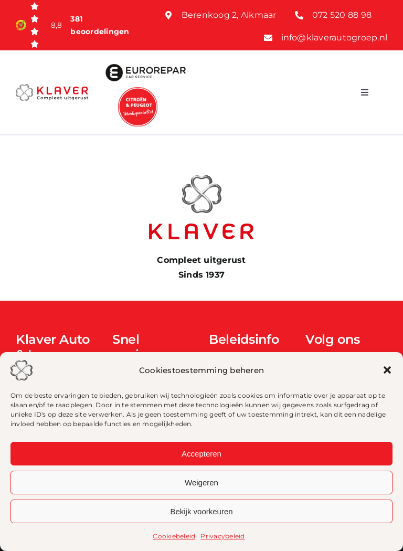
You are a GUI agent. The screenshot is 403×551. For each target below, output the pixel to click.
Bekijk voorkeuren (201, 511)
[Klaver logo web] (52, 88)
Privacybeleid (222, 536)
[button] (387, 370)
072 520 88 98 (342, 15)
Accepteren (201, 453)
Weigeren (201, 482)
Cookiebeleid (174, 536)
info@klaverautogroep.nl (334, 38)
